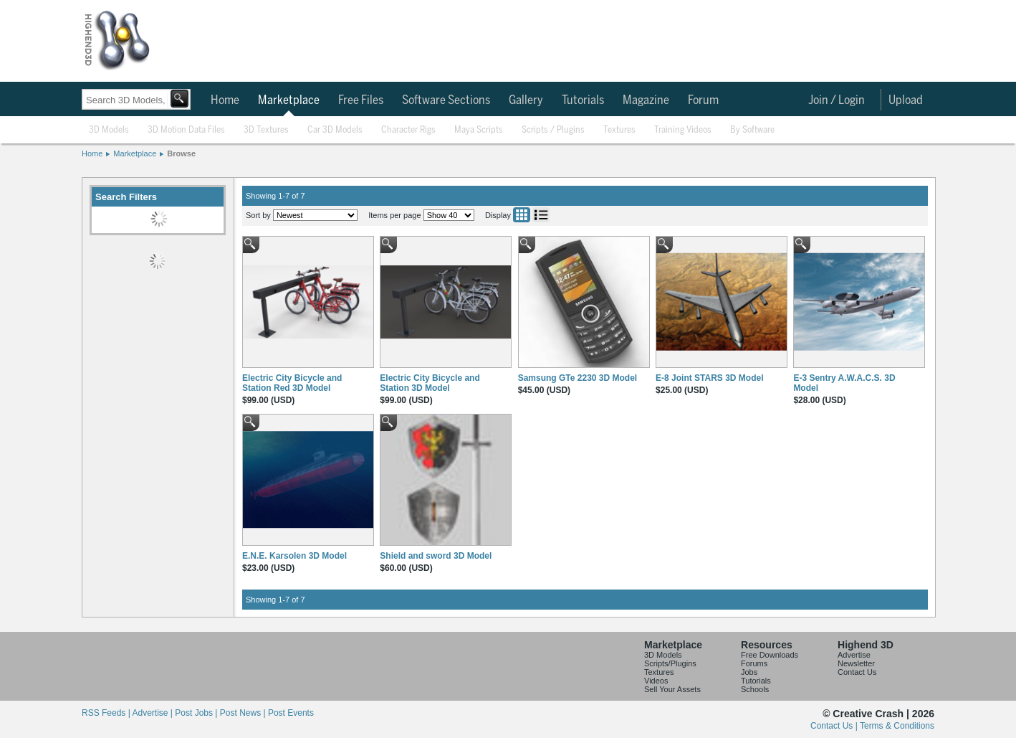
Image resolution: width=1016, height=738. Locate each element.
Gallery (526, 100)
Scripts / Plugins (553, 130)
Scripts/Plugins (670, 663)
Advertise (854, 655)
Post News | (244, 713)
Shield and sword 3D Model (436, 556)
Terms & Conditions (897, 726)
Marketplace (289, 100)
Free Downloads (769, 655)
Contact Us (857, 672)
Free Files (360, 100)
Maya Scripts (478, 130)
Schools (755, 689)
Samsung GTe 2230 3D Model (578, 378)
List (541, 214)
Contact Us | (835, 726)
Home (225, 100)
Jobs (749, 672)
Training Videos (682, 130)
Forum (703, 100)
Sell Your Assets (672, 689)
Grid (521, 214)
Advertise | (153, 713)
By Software (752, 130)
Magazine (646, 100)
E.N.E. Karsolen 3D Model (294, 556)
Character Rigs (408, 130)
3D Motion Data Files (186, 130)
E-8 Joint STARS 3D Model (709, 378)
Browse (181, 153)
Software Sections (446, 100)
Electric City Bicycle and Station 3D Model (429, 383)
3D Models (109, 130)
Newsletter (856, 663)
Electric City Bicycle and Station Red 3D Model (292, 383)
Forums (754, 663)
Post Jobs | (197, 713)
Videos (656, 680)
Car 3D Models (335, 130)
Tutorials (583, 100)
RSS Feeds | (107, 713)
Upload (905, 100)
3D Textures (266, 130)
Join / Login (836, 100)
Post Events (291, 713)
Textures (619, 130)
